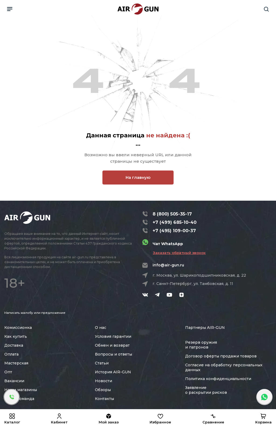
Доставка (13, 345)
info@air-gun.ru (168, 265)
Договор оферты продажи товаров (221, 356)
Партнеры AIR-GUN (205, 327)
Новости (103, 380)
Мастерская (16, 363)
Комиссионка (18, 327)
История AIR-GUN (113, 372)
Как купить (15, 336)
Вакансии (14, 380)
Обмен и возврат (112, 345)
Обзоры (103, 389)
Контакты (104, 398)
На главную (138, 177)
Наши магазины (20, 389)
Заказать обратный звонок (179, 252)
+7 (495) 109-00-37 (174, 230)
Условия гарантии (113, 336)
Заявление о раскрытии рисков (206, 390)
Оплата (11, 354)
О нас (100, 327)
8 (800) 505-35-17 (172, 214)
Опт (8, 372)
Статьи (102, 363)
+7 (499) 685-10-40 (174, 222)
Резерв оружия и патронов (201, 345)
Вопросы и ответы (113, 354)
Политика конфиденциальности (218, 378)
